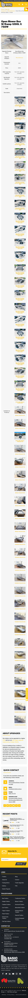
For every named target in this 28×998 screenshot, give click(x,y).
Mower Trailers (19, 901)
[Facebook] (2, 973)
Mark (13, 822)
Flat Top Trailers (6, 921)
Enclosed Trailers (19, 904)
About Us (4, 879)
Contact (17, 879)
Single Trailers (6, 901)
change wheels (14, 742)
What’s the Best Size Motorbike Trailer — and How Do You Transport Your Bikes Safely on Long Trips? (17, 837)
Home (2, 9)
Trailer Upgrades (19, 882)
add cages (15, 740)
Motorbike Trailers (20, 907)
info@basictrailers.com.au (15, 789)
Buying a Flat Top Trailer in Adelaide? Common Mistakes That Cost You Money (17, 819)
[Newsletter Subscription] (4, 852)
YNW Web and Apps (12, 992)
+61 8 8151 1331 (8, 938)
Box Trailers (5, 898)
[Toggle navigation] (26, 5)
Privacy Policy (10, 994)
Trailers (4, 876)
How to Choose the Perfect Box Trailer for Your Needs (17, 826)
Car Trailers (5, 907)
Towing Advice (5, 882)
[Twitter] (6, 973)
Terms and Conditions (21, 994)
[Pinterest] (20, 973)
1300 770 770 (12, 793)
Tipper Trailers (6, 910)
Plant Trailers (5, 913)
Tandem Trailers (6, 904)
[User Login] (22, 4)
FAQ (16, 885)
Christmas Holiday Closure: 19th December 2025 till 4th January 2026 (15, 800)
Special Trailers (19, 915)
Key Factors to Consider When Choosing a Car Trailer (16, 831)
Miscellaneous (11, 10)
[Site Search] (19, 4)
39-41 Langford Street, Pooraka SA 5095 (14, 931)
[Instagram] (16, 973)
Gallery (4, 885)
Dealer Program (6, 889)
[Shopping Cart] (26, 9)
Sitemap (4, 994)
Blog (16, 876)
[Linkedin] (9, 973)
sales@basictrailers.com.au (11, 943)
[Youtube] (13, 973)
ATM (4, 740)
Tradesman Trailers (20, 898)
